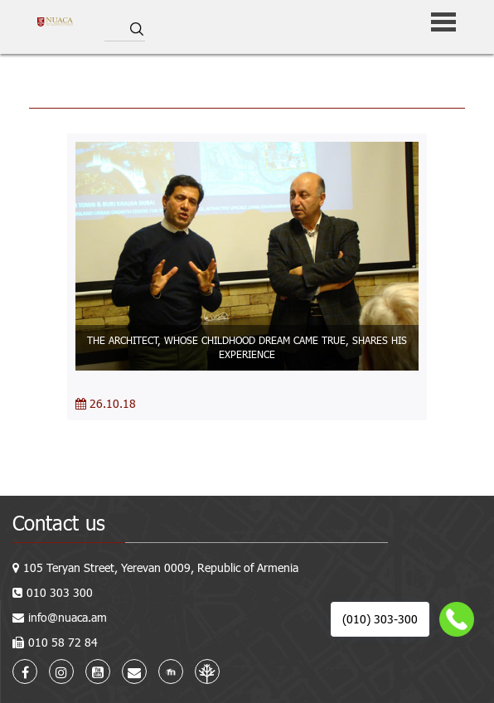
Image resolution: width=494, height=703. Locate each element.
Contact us (58, 523)
